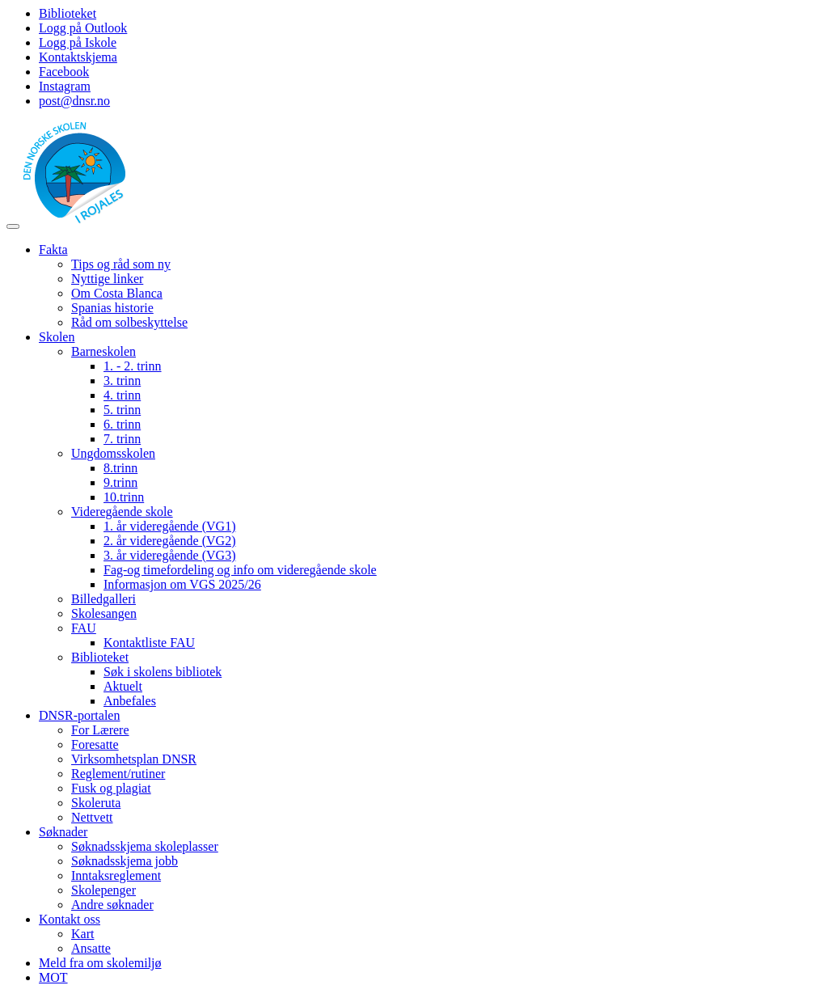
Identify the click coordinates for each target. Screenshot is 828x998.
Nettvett (92, 817)
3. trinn (122, 380)
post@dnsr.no (74, 101)
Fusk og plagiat (111, 788)
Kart (82, 934)
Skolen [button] (56, 337)
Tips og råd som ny (121, 264)
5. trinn (122, 410)
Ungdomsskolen (113, 453)
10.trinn (124, 497)
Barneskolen (103, 351)
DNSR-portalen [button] (79, 715)
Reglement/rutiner (118, 773)
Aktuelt (123, 686)
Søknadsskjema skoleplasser (144, 846)
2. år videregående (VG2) (169, 541)
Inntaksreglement (116, 875)
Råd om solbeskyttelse (129, 322)
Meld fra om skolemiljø (100, 963)
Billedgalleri (103, 599)
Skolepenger (103, 890)
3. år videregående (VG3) (169, 555)
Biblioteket (67, 13)
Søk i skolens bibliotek (163, 672)
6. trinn (122, 424)
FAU (83, 628)
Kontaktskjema (78, 57)
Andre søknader (112, 904)
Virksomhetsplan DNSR (133, 759)
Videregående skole (122, 511)
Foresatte (95, 744)
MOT (53, 977)
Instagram (65, 86)
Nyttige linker (107, 278)
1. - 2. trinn (133, 366)
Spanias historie (112, 308)
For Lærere (100, 730)
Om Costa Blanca (117, 293)
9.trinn (120, 482)
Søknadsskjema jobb (124, 861)
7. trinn (122, 439)
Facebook (64, 71)
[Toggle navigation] (12, 226)
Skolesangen (104, 613)
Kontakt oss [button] (69, 919)
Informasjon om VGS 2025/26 (182, 584)
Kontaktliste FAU (149, 642)
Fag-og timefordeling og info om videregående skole (240, 570)
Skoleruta (95, 803)
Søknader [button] (63, 832)
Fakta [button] (53, 249)
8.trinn (120, 468)
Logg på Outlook (83, 28)
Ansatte (91, 948)
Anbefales (130, 701)
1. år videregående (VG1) (169, 526)
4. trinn (122, 395)
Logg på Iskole (77, 42)
